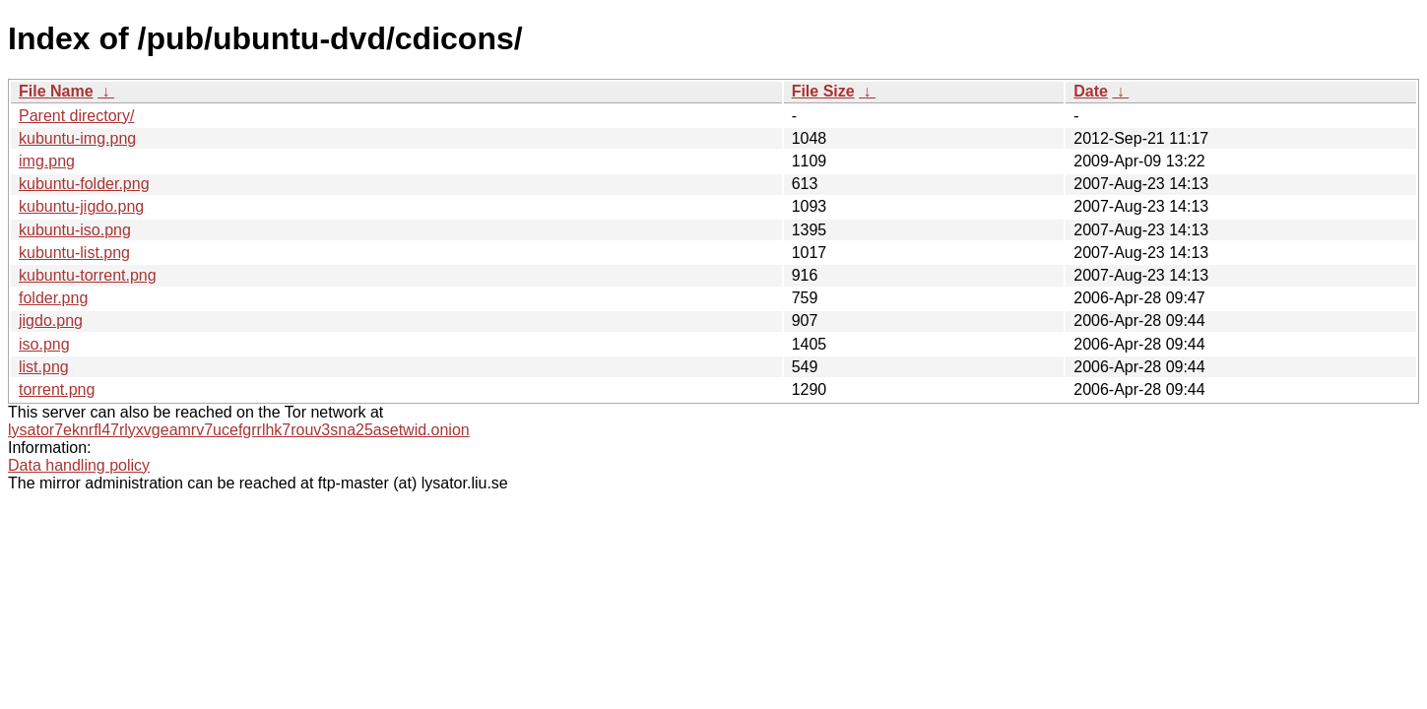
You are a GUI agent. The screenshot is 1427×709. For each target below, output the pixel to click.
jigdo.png (51, 320)
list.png (44, 366)
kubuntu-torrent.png (88, 275)
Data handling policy (79, 465)
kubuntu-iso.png (75, 230)
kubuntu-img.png (77, 138)
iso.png (44, 344)
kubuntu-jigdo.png (81, 206)
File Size (823, 91)
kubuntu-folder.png (84, 183)
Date (1090, 91)
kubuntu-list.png (74, 252)
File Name (56, 91)
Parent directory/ (76, 115)
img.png (47, 161)
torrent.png (57, 389)
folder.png (53, 298)
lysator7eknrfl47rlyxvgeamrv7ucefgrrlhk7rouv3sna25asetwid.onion (239, 429)
